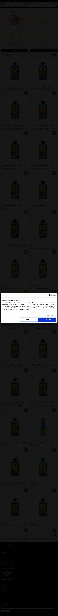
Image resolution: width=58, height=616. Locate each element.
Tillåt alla (47, 319)
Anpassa (28, 319)
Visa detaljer (50, 315)
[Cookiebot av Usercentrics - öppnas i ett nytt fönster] (50, 295)
